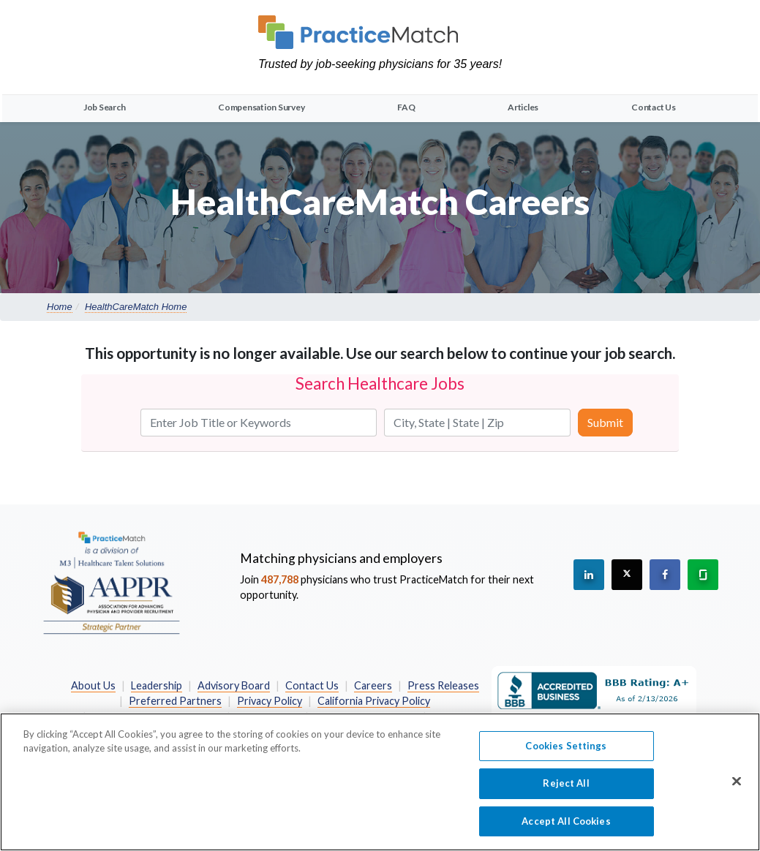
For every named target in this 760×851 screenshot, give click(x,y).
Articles (523, 107)
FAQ (406, 107)
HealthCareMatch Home (136, 306)
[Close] (737, 792)
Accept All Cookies (566, 833)
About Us (93, 685)
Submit (605, 422)
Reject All (566, 795)
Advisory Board (233, 685)
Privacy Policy (269, 701)
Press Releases (443, 685)
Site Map (452, 717)
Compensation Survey (261, 107)
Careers (373, 685)
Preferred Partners (175, 701)
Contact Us (653, 107)
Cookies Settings (565, 757)
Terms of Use (267, 717)
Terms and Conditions (366, 717)
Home (59, 306)
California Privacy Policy (373, 701)
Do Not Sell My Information (156, 717)
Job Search (104, 107)
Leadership (156, 685)
